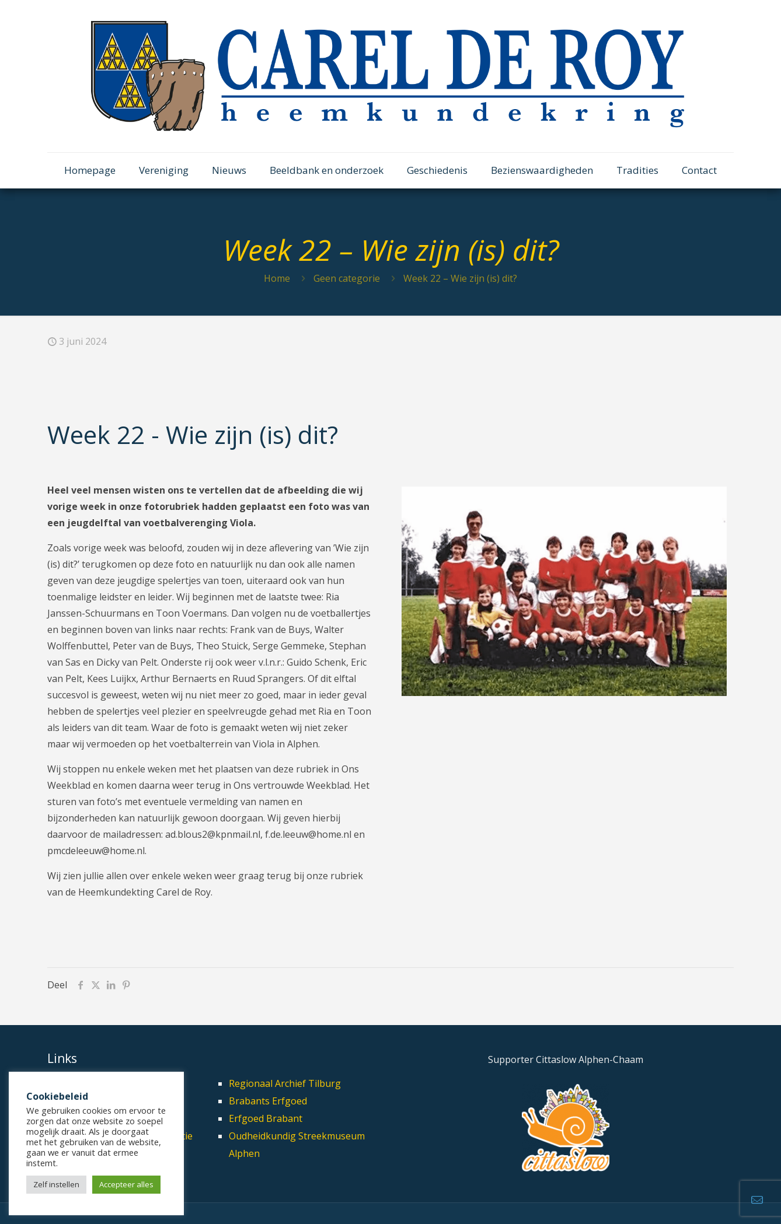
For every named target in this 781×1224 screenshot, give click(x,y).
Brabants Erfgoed (268, 1100)
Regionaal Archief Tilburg (285, 1083)
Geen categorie (346, 278)
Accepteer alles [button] (126, 1184)
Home (277, 278)
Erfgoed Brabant (265, 1118)
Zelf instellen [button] (56, 1184)
